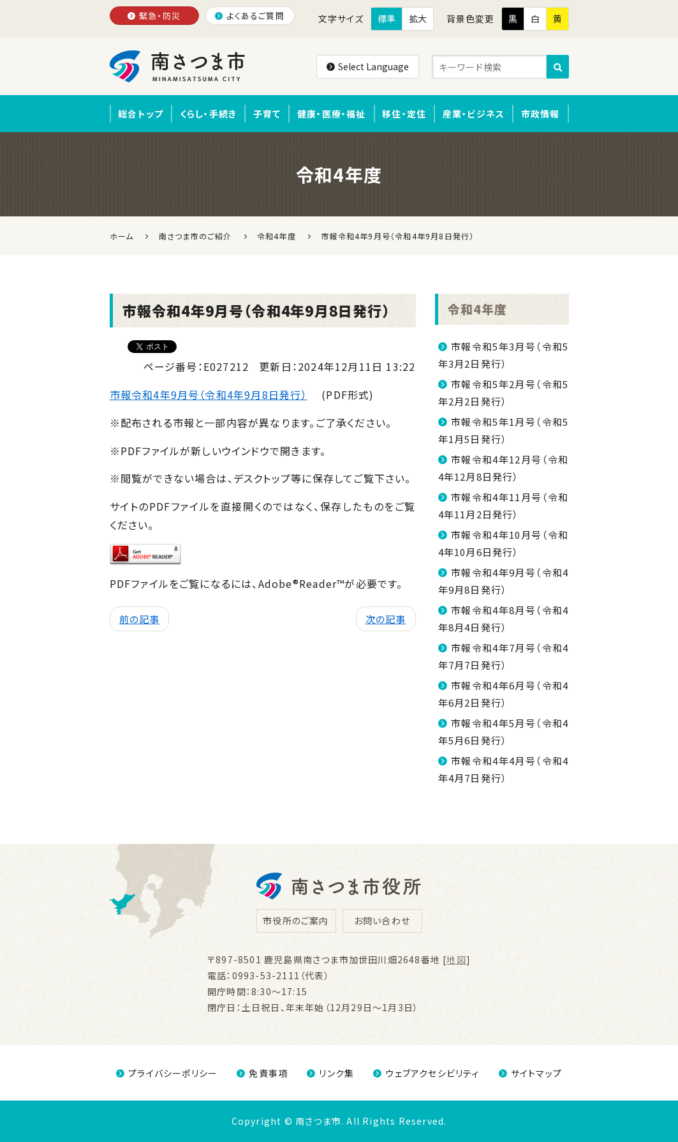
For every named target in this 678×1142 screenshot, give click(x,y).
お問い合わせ (382, 920)
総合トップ (140, 113)
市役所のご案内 (295, 920)
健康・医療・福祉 (331, 113)
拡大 (418, 18)
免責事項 (262, 1073)
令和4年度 (478, 308)
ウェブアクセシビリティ (426, 1073)
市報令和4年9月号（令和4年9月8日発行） (208, 394)
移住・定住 (404, 113)
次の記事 (385, 619)
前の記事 (139, 619)
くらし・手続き (208, 113)
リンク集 (330, 1073)
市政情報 (540, 113)
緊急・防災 (154, 16)
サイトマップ (530, 1073)
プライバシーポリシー (166, 1073)
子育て (267, 113)
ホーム (122, 235)
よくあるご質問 (249, 16)
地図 (456, 959)
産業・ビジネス (474, 113)
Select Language (368, 66)
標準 (386, 18)
